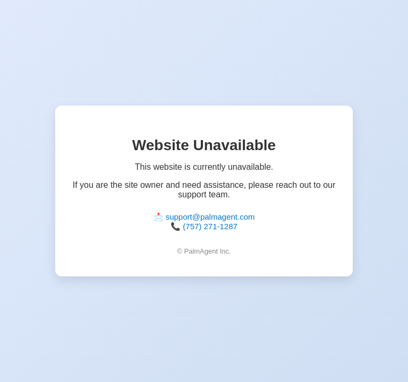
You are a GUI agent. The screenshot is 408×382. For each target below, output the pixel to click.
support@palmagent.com (210, 216)
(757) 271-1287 (210, 226)
